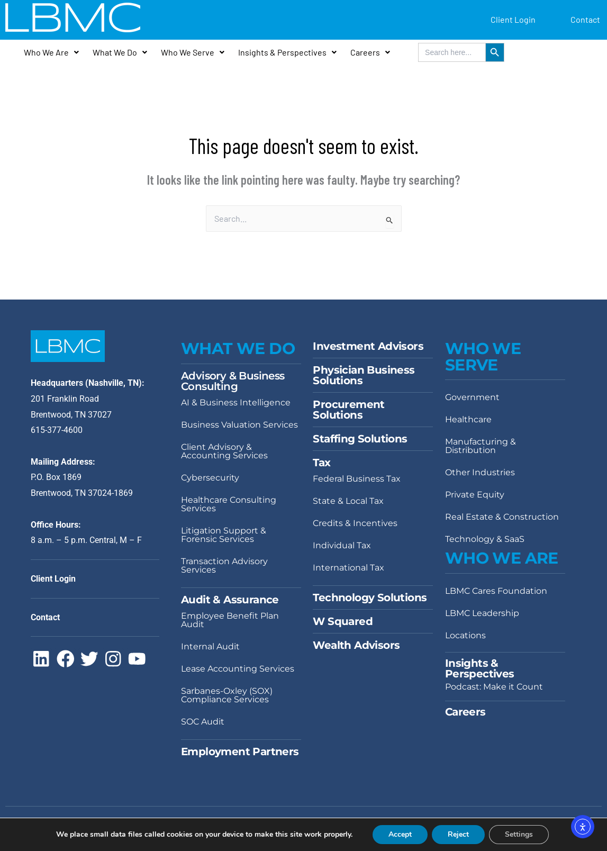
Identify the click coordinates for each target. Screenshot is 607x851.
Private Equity (474, 495)
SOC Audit (202, 722)
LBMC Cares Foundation (496, 591)
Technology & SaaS (484, 539)
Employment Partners (240, 751)
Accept (400, 834)
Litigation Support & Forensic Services (223, 535)
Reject (458, 834)
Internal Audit (210, 646)
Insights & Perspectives (287, 52)
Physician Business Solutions (363, 375)
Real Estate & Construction (502, 517)
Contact (585, 19)
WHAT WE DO (238, 348)
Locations (465, 635)
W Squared (343, 621)
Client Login (513, 19)
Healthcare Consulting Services (228, 504)
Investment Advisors (368, 346)
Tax (321, 462)
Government (472, 397)
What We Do (120, 52)
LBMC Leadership (482, 613)
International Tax (348, 568)
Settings (519, 834)
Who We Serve (192, 52)
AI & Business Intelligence (236, 402)
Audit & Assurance (230, 599)
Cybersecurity (210, 478)
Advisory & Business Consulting (233, 381)
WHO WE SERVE (483, 356)
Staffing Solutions (360, 438)
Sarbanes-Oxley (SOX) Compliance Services (227, 695)
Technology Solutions (370, 597)
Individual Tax (342, 545)
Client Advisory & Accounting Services (224, 451)
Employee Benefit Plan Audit (230, 620)
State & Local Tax (348, 501)
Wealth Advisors (356, 645)
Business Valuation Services (239, 425)
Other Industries (480, 472)
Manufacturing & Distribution (480, 446)
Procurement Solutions (348, 409)
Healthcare (468, 419)
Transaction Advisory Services (224, 565)
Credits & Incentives (355, 523)
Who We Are (51, 52)
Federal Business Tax (357, 479)
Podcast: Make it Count (494, 687)
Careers (370, 52)
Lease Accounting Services (237, 669)
